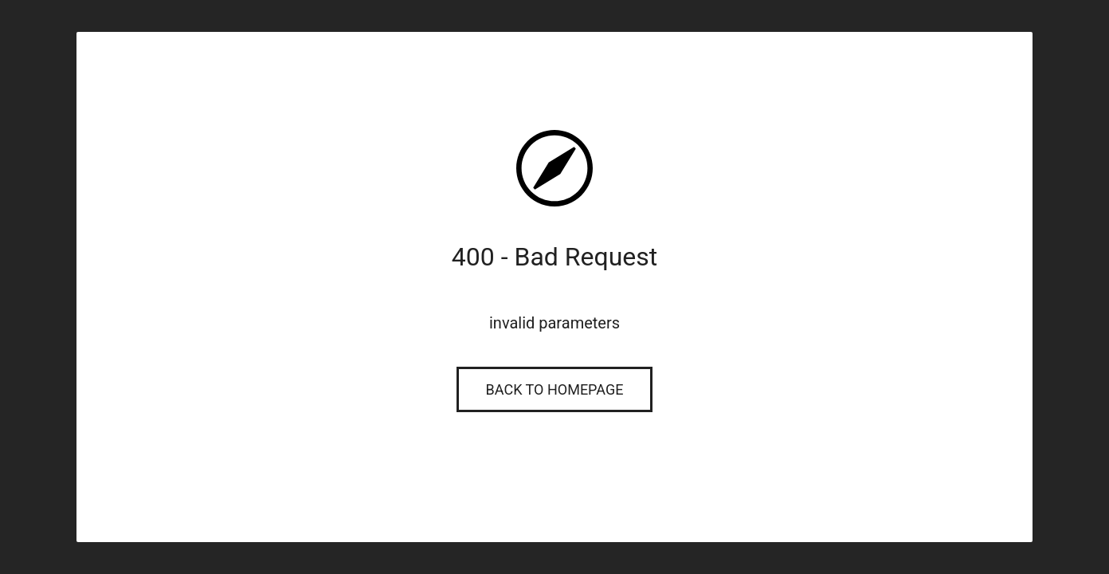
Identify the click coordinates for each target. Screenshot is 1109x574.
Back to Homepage (555, 389)
